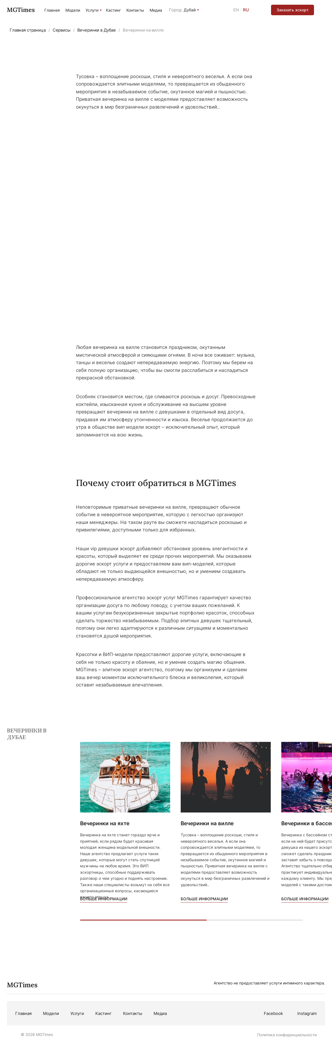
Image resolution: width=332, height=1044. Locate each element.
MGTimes (21, 10)
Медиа (156, 10)
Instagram (307, 1013)
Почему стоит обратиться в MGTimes (156, 482)
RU (246, 9)
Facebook (273, 1013)
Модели (72, 10)
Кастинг (113, 10)
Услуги (92, 10)
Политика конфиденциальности (287, 1034)
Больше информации (103, 898)
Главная (52, 10)
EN (236, 9)
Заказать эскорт (293, 9)
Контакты (135, 10)
